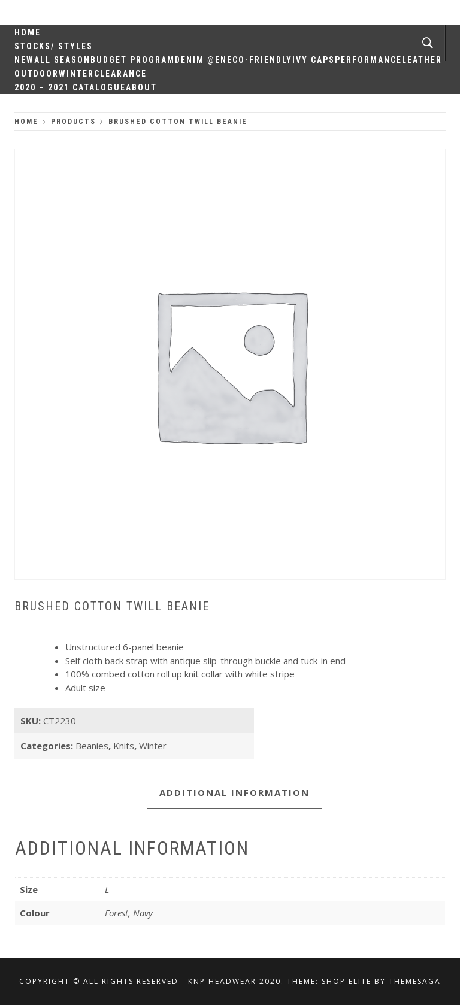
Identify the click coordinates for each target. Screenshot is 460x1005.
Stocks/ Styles (53, 46)
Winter (76, 73)
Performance (368, 60)
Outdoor (36, 73)
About (141, 87)
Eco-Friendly (259, 60)
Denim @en (201, 60)
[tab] (234, 793)
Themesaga (415, 981)
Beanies (91, 746)
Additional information (234, 792)
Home (27, 32)
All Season (62, 60)
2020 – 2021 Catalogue (70, 87)
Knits (123, 746)
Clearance (120, 73)
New (24, 60)
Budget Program (132, 60)
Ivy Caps (313, 60)
